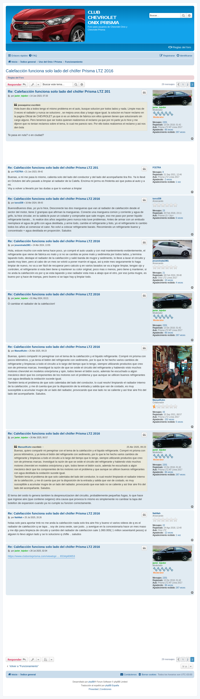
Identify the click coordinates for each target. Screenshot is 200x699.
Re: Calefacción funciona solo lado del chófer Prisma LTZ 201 (59, 92)
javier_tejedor (159, 107)
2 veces (168, 179)
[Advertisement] (81, 152)
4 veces (179, 283)
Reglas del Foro (16, 77)
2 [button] (187, 84)
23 (164, 210)
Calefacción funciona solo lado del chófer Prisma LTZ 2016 (59, 71)
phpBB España (112, 685)
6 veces (179, 218)
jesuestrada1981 (161, 261)
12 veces (169, 533)
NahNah (156, 513)
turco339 (157, 199)
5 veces (179, 422)
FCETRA (157, 167)
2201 (165, 122)
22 (164, 525)
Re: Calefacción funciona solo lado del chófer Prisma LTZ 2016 (54, 198)
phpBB (91, 682)
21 (164, 273)
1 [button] (183, 84)
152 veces (169, 419)
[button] (178, 84)
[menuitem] (33, 55)
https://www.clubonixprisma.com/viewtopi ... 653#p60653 (41, 556)
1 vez (178, 182)
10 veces (169, 280)
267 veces (180, 132)
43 (164, 412)
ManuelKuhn (159, 400)
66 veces (169, 130)
